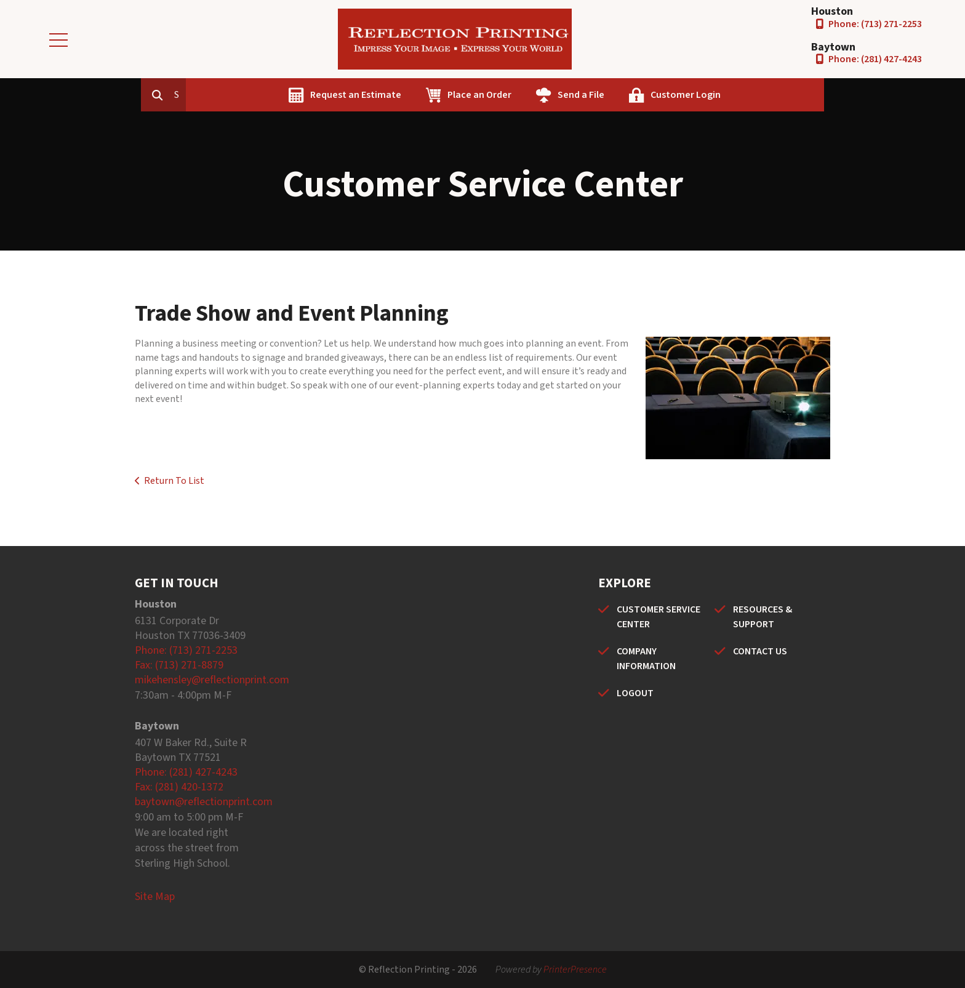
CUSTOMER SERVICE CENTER (658, 617)
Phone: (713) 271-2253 (875, 24)
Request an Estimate (411, 95)
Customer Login (742, 95)
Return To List (174, 481)
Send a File (637, 95)
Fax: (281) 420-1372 (179, 787)
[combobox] (235, 94)
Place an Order (535, 95)
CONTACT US (760, 651)
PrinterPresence (575, 969)
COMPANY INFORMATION (646, 659)
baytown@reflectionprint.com (204, 801)
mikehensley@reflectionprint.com (212, 680)
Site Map (155, 896)
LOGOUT (635, 693)
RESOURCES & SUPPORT (762, 617)
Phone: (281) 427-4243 (875, 59)
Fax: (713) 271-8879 (179, 665)
